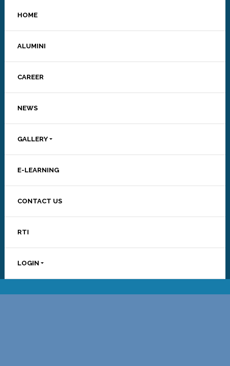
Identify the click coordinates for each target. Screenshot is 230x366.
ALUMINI (31, 46)
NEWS (27, 108)
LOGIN (28, 263)
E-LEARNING (38, 170)
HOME (27, 15)
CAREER (30, 77)
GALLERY (32, 139)
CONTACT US (39, 201)
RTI (23, 232)
